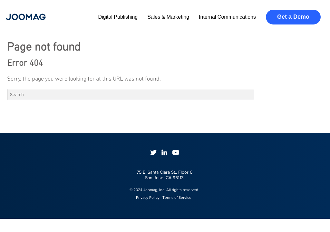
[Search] (130, 94)
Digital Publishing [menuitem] (118, 17)
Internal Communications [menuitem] (227, 17)
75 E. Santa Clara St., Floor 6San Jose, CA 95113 (164, 174)
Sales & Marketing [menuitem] (168, 17)
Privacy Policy (145, 197)
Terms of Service (176, 197)
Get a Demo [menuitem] (293, 17)
